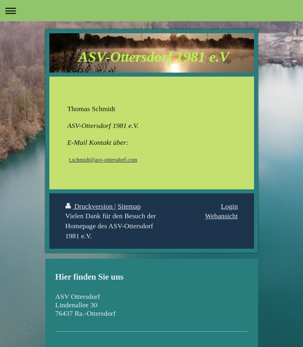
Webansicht (221, 216)
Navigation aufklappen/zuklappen (151, 10)
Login (229, 206)
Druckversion (90, 206)
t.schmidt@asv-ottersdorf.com (103, 160)
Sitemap (129, 206)
